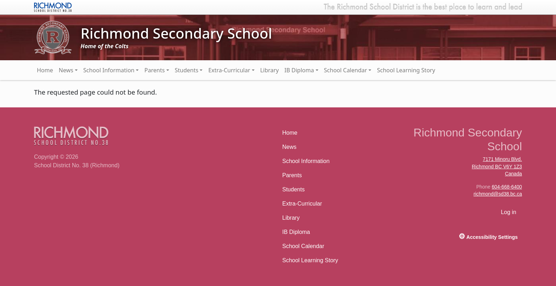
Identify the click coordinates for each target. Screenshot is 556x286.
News (66, 70)
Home (45, 70)
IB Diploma (299, 70)
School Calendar (345, 70)
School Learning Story (406, 70)
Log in (508, 212)
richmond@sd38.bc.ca (497, 194)
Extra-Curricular (229, 70)
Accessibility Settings (488, 236)
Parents (154, 70)
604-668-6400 (507, 187)
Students (187, 70)
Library (269, 70)
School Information (109, 70)
